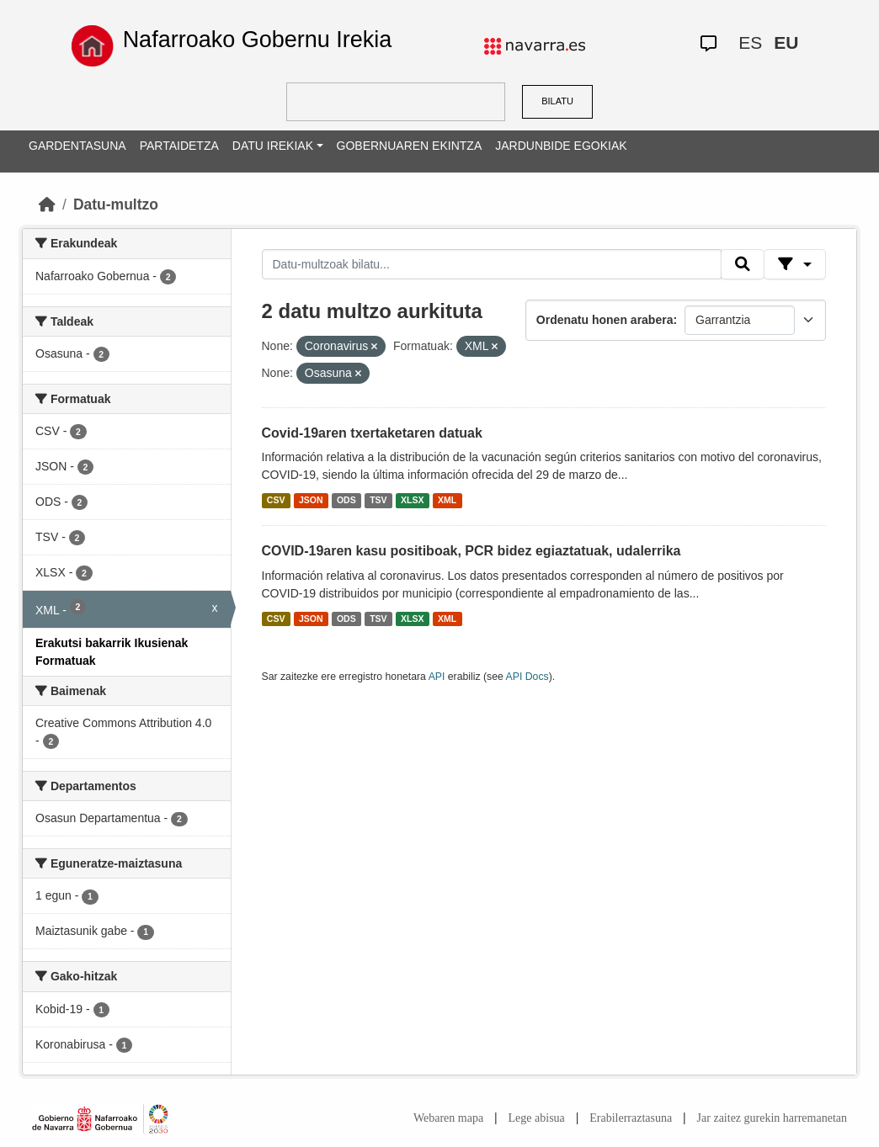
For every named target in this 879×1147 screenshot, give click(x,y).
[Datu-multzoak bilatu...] (492, 264)
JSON (311, 500)
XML (447, 500)
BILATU (557, 101)
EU (786, 42)
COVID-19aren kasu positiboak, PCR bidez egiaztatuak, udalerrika (471, 551)
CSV (276, 500)
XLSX (412, 500)
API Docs (527, 676)
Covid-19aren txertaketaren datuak (372, 433)
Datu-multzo (115, 204)
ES (750, 42)
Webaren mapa (448, 1118)
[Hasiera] (47, 204)
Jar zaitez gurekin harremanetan (772, 1118)
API (437, 676)
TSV (378, 500)
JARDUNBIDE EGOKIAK (560, 145)
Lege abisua (537, 1118)
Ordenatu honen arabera (605, 320)
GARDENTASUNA (77, 145)
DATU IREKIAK (272, 145)
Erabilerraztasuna (630, 1118)
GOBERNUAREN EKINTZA (409, 145)
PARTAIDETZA (179, 145)
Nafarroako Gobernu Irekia (257, 39)
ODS (346, 500)
